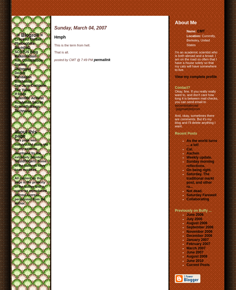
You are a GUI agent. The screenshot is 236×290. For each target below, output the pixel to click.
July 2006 (194, 219)
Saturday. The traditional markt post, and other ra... (200, 180)
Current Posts (197, 265)
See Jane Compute (30, 86)
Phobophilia (25, 43)
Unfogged (23, 69)
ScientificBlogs (27, 107)
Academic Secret (29, 102)
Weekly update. (199, 157)
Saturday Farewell (201, 195)
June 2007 (194, 252)
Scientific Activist (29, 98)
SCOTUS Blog (26, 52)
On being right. (198, 170)
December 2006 (199, 236)
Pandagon (23, 77)
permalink (102, 60)
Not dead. (194, 191)
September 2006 (199, 227)
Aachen (192, 153)
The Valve (23, 90)
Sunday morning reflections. (200, 163)
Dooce (20, 73)
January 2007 (197, 240)
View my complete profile (196, 77)
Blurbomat (23, 81)
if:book (20, 94)
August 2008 (196, 256)
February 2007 (198, 244)
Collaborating (197, 199)
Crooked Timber (28, 39)
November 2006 (199, 232)
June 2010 (194, 261)
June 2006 (194, 215)
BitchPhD (22, 48)
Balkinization (25, 56)
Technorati (23, 111)
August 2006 (196, 223)
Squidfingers (25, 161)
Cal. (189, 149)
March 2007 (195, 248)
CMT (201, 31)
